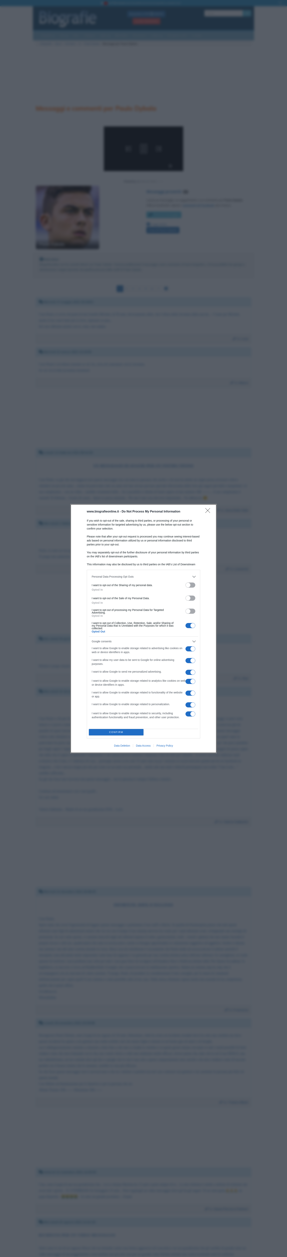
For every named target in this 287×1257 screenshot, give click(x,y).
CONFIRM (116, 732)
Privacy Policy (165, 745)
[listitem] (143, 577)
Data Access (143, 745)
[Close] (209, 511)
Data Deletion (122, 745)
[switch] (190, 585)
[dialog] (143, 628)
